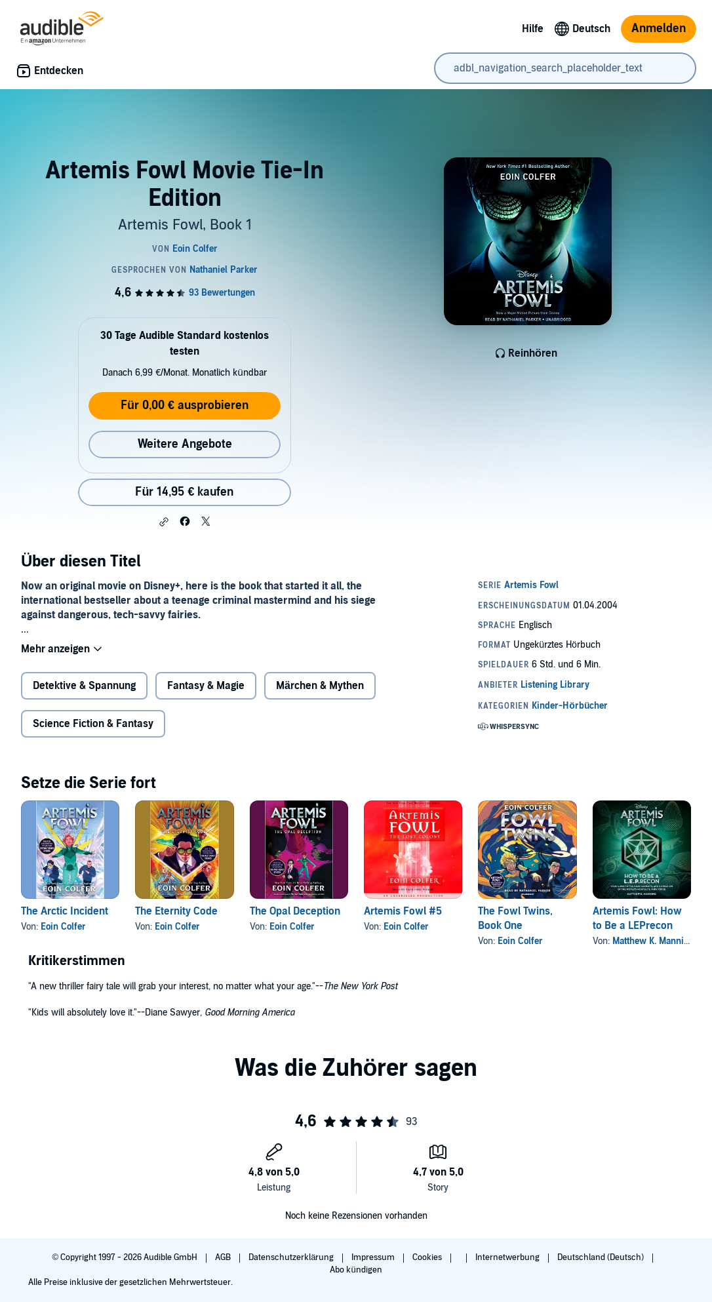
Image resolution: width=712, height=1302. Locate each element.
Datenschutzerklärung (292, 1257)
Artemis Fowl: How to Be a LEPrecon (637, 918)
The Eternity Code (176, 911)
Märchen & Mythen (320, 685)
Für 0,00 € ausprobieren (184, 405)
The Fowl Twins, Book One (515, 918)
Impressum (374, 1257)
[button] (164, 522)
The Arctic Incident (64, 911)
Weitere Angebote (185, 444)
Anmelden (658, 28)
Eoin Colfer (63, 926)
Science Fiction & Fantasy (93, 723)
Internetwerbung (508, 1257)
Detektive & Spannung (84, 685)
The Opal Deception (295, 911)
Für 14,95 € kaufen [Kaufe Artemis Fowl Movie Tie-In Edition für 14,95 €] (184, 492)
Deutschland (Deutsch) (601, 1257)
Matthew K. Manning (653, 941)
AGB (224, 1257)
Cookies (428, 1257)
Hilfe (533, 28)
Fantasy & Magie (206, 685)
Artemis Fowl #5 (403, 911)
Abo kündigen (356, 1270)
